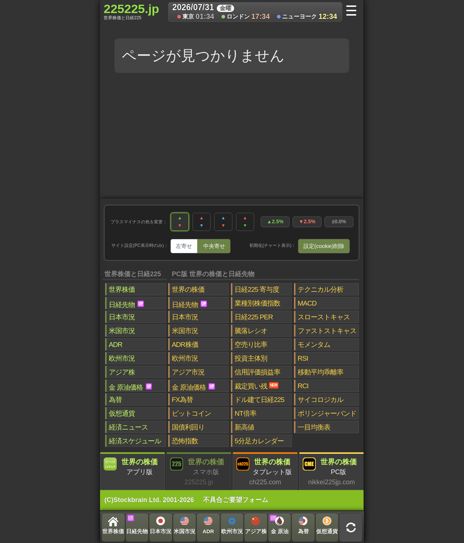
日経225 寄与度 (257, 289)
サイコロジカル (320, 399)
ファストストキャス (327, 331)
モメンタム (314, 344)
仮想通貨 (122, 413)
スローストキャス (324, 317)
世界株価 (122, 289)
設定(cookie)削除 (323, 246)
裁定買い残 (256, 386)
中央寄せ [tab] (214, 246)
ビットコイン (191, 413)
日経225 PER (254, 317)
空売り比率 (251, 344)
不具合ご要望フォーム (235, 499)
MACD (307, 303)
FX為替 (182, 399)
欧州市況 (122, 358)
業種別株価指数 (257, 303)
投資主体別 (251, 358)
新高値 (244, 427)
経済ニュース (128, 427)
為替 (115, 399)
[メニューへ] (353, 11)
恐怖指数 (185, 441)
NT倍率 (245, 413)
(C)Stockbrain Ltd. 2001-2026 (149, 499)
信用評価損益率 (257, 372)
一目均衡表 (314, 427)
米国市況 (122, 331)
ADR (115, 344)
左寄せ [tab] (184, 246)
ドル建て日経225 (259, 399)
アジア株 (122, 372)
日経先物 (126, 304)
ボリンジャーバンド (327, 413)
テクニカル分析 (320, 289)
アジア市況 (188, 372)
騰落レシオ (251, 331)
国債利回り (188, 427)
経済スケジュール (135, 441)
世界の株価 (188, 289)
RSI (303, 358)
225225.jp (131, 11)
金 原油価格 (130, 387)
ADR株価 (185, 344)
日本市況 (122, 317)
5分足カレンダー (259, 441)
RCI (303, 386)
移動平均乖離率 (320, 372)
